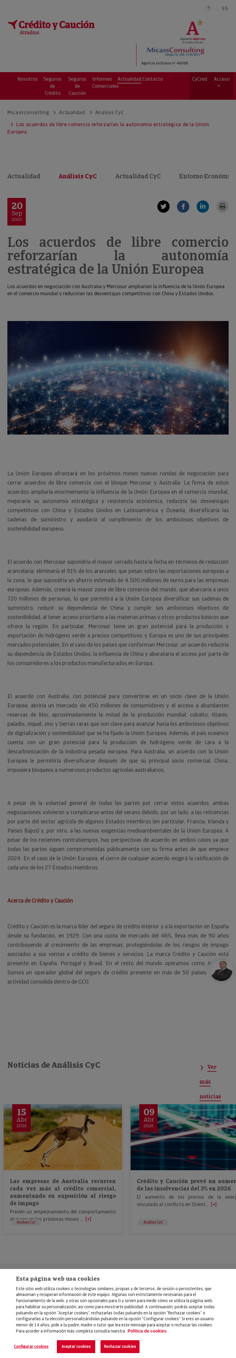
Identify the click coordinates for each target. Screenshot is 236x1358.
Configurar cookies (31, 1346)
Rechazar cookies (120, 1346)
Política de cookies (147, 1331)
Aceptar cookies (76, 1346)
